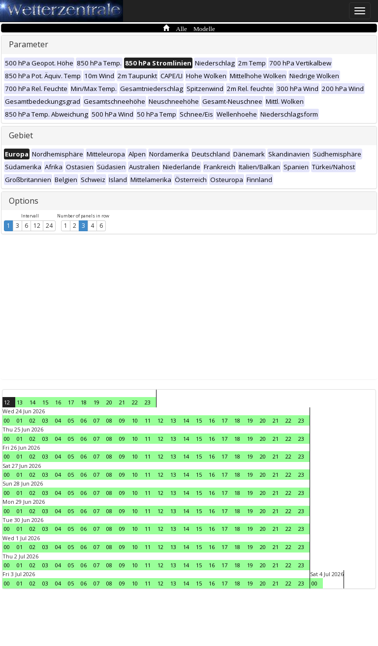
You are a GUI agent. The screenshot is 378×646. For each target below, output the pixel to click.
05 (71, 420)
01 (20, 420)
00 (7, 420)
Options (23, 200)
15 (45, 402)
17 (71, 402)
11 (148, 420)
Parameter (28, 44)
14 (32, 402)
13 (20, 402)
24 (49, 225)
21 (122, 402)
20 (109, 402)
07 (96, 420)
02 (32, 420)
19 (96, 402)
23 (148, 402)
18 (84, 402)
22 (135, 402)
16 (58, 402)
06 (84, 420)
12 (36, 225)
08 (109, 420)
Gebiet (21, 135)
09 (122, 420)
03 (45, 420)
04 (58, 420)
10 (135, 420)
